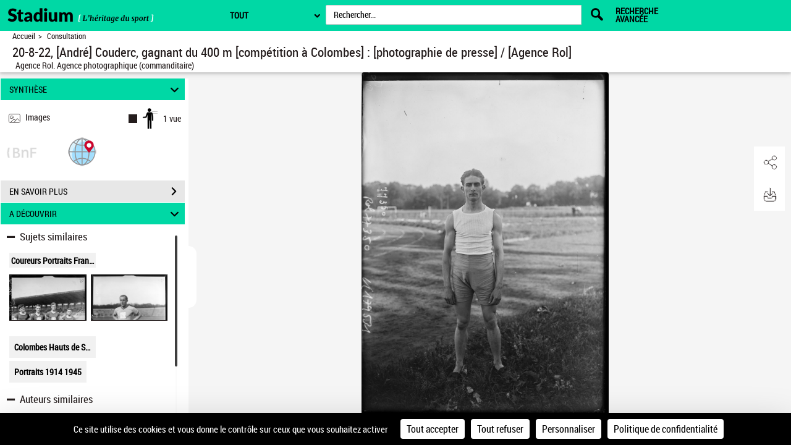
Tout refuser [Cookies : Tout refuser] (500, 429)
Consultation (66, 36)
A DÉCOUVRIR (96, 213)
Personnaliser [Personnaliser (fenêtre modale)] (568, 429)
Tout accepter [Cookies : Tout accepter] (433, 429)
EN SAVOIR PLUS (97, 191)
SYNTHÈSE (96, 89)
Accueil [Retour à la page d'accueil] (23, 36)
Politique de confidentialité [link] (665, 429)
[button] (82, 151)
